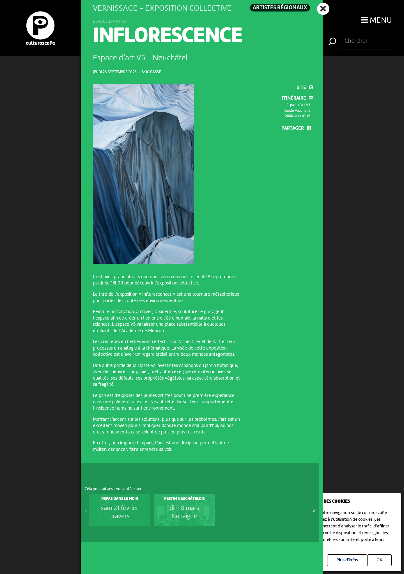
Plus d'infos (347, 560)
